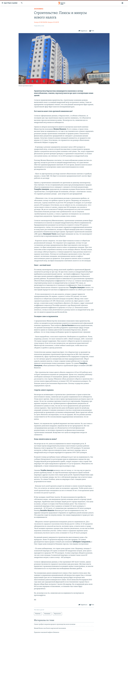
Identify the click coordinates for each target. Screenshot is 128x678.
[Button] (82, 31)
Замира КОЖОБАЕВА (40, 22)
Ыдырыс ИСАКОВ (53, 22)
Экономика (38, 9)
